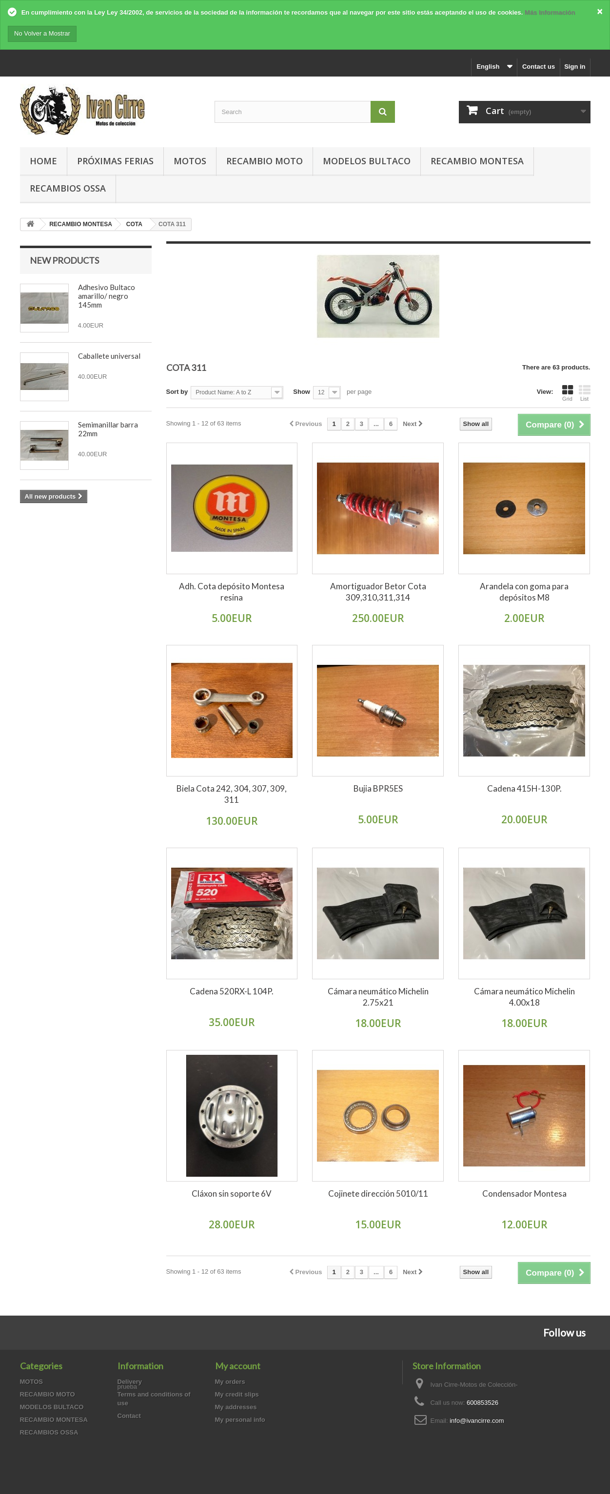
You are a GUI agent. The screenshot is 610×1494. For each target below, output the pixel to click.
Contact (129, 1415)
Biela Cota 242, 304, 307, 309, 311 (232, 794)
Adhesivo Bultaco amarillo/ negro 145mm (106, 296)
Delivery (130, 1381)
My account (237, 1365)
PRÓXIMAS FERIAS (115, 161)
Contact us (538, 66)
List (584, 393)
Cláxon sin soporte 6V (232, 1193)
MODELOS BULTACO (367, 161)
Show (301, 391)
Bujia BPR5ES (378, 788)
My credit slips (237, 1394)
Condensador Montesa (524, 1193)
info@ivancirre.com (477, 1420)
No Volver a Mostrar (42, 33)
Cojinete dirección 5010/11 (378, 1193)
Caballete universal (109, 355)
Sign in (574, 66)
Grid (567, 393)
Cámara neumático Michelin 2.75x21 (378, 997)
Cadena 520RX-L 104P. (232, 991)
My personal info (240, 1419)
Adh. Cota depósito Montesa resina (231, 591)
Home (43, 161)
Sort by (177, 391)
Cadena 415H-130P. (524, 788)
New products (64, 260)
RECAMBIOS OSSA (68, 188)
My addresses (236, 1407)
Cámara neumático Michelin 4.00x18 (524, 997)
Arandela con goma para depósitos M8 (524, 591)
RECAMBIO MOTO (264, 161)
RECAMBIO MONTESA (477, 161)
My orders (230, 1381)
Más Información (550, 12)
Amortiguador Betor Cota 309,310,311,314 (378, 591)
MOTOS (190, 161)
